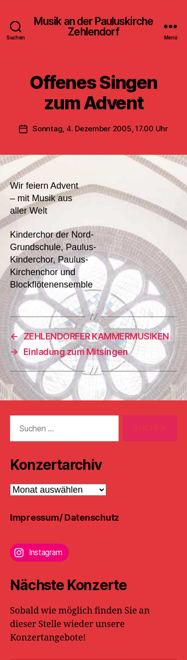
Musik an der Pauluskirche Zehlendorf (93, 26)
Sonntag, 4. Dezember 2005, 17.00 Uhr (100, 128)
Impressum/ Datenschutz (64, 517)
